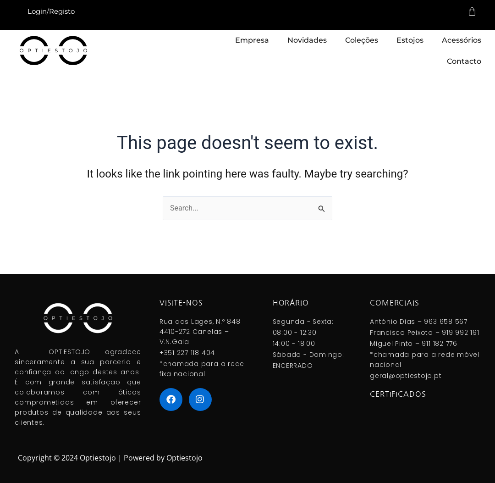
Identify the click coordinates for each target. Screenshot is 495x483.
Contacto (464, 61)
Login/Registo (51, 11)
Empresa (252, 40)
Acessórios (461, 40)
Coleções (361, 40)
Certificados (398, 394)
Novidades (307, 40)
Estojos (410, 40)
